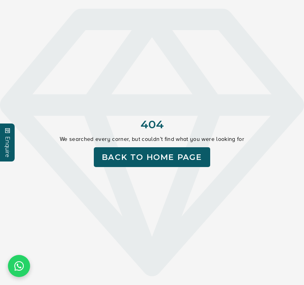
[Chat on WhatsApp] (19, 266)
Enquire (7, 142)
